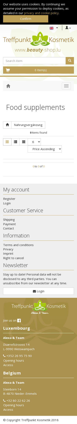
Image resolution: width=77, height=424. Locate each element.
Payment (9, 224)
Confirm (25, 19)
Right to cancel (13, 258)
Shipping (9, 219)
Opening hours (13, 360)
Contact (8, 228)
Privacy (8, 249)
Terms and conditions (18, 245)
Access (8, 365)
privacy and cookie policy (41, 13)
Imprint (8, 253)
